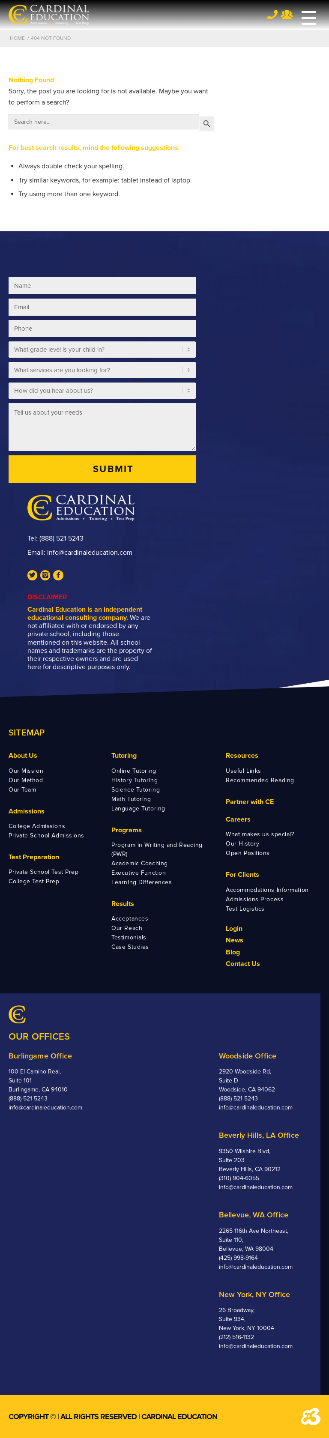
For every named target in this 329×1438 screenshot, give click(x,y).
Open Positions (248, 853)
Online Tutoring (133, 770)
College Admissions (37, 826)
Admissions (27, 811)
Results (122, 904)
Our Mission (26, 770)
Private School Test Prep (43, 872)
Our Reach (126, 928)
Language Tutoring (138, 808)
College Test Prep (34, 881)
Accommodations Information (267, 890)
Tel (272, 14)
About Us (23, 755)
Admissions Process (255, 899)
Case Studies (130, 947)
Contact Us (243, 964)
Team (287, 14)
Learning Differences (141, 882)
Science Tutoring (135, 789)
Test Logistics (245, 908)
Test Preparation (34, 857)
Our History (242, 843)
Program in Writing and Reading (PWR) (157, 849)
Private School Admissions (46, 835)
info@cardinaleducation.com (89, 552)
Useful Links (243, 770)
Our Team (22, 789)
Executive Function (138, 872)
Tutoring (124, 755)
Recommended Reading (260, 780)
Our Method (26, 780)
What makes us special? (260, 834)
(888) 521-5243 (61, 538)
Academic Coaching (139, 863)
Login (234, 928)
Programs (126, 830)
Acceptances (129, 918)
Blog (233, 952)
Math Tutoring (131, 799)
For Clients (242, 874)
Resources (242, 755)
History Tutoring (134, 780)
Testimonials (129, 937)
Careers (238, 819)
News (234, 940)
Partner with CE (250, 802)
